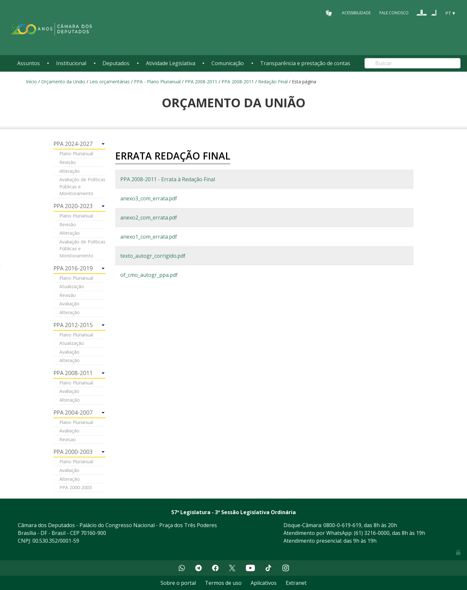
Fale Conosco (394, 13)
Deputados (115, 63)
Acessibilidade (356, 13)
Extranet (296, 582)
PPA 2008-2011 (201, 81)
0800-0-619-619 (342, 525)
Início (31, 81)
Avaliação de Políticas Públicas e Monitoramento (82, 186)
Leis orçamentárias (110, 81)
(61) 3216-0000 (371, 533)
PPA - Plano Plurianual (157, 81)
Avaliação (69, 304)
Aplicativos (264, 582)
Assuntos (28, 63)
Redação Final (273, 81)
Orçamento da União (63, 81)
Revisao (67, 439)
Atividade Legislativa (170, 63)
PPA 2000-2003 (75, 487)
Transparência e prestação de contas (305, 63)
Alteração (69, 171)
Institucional (71, 63)
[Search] (413, 63)
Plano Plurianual (76, 153)
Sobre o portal (178, 582)
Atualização (71, 286)
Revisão (67, 162)
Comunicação (227, 63)
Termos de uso (223, 582)
